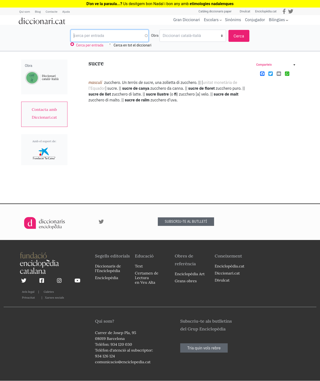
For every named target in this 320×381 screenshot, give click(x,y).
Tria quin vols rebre (204, 348)
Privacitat (28, 297)
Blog (38, 11)
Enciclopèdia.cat (265, 11)
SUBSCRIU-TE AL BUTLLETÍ (186, 221)
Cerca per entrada (89, 45)
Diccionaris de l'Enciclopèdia (108, 268)
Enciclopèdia (106, 277)
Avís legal (28, 291)
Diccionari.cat (227, 273)
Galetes (49, 291)
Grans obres (186, 280)
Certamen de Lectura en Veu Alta (146, 278)
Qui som (24, 11)
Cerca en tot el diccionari (132, 45)
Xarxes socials (54, 297)
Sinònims (233, 20)
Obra (155, 35)
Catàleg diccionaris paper (215, 11)
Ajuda (66, 11)
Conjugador (255, 20)
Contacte (51, 11)
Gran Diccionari (186, 20)
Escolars (211, 19)
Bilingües (277, 19)
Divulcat (245, 11)
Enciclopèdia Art (190, 273)
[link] (44, 113)
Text (139, 266)
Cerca (239, 36)
